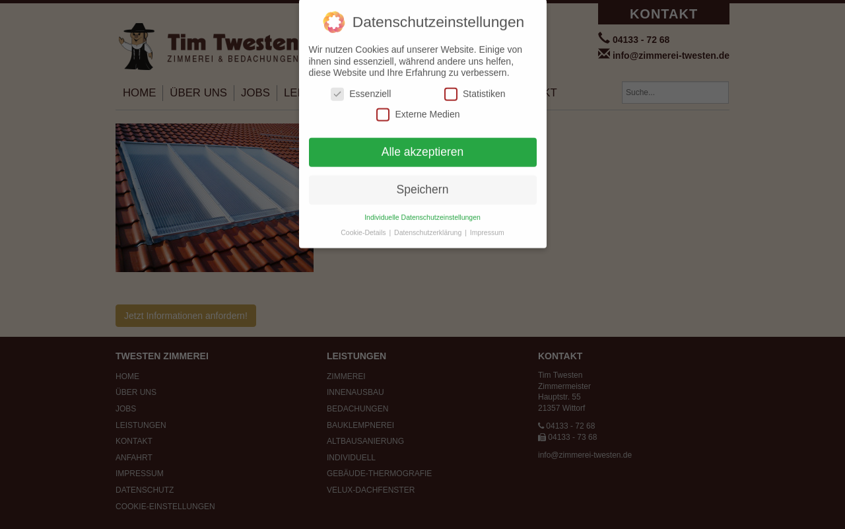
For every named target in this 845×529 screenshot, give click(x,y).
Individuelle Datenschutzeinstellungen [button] (422, 211)
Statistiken (475, 87)
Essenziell (361, 87)
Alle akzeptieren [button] (423, 145)
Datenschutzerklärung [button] (428, 226)
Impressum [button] (487, 226)
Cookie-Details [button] (364, 226)
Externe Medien (417, 108)
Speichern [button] (423, 183)
